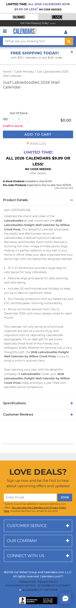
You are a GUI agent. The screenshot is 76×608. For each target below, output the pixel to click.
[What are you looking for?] (34, 41)
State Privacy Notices (20, 585)
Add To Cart (38, 134)
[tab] (38, 200)
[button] (19, 17)
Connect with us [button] (25, 555)
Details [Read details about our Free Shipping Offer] (53, 23)
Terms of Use (27, 582)
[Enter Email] (30, 497)
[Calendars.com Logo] (25, 31)
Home (7, 71)
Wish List (38, 143)
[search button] (69, 41)
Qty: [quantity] (5, 119)
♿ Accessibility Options (38, 589)
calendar (47, 229)
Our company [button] (22, 540)
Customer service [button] (27, 525)
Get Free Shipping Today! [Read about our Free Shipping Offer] (34, 23)
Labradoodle (54, 335)
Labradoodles (13, 238)
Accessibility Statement (54, 585)
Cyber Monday (24, 71)
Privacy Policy (48, 582)
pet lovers (55, 339)
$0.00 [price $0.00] (65, 120)
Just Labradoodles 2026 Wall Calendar (31, 84)
